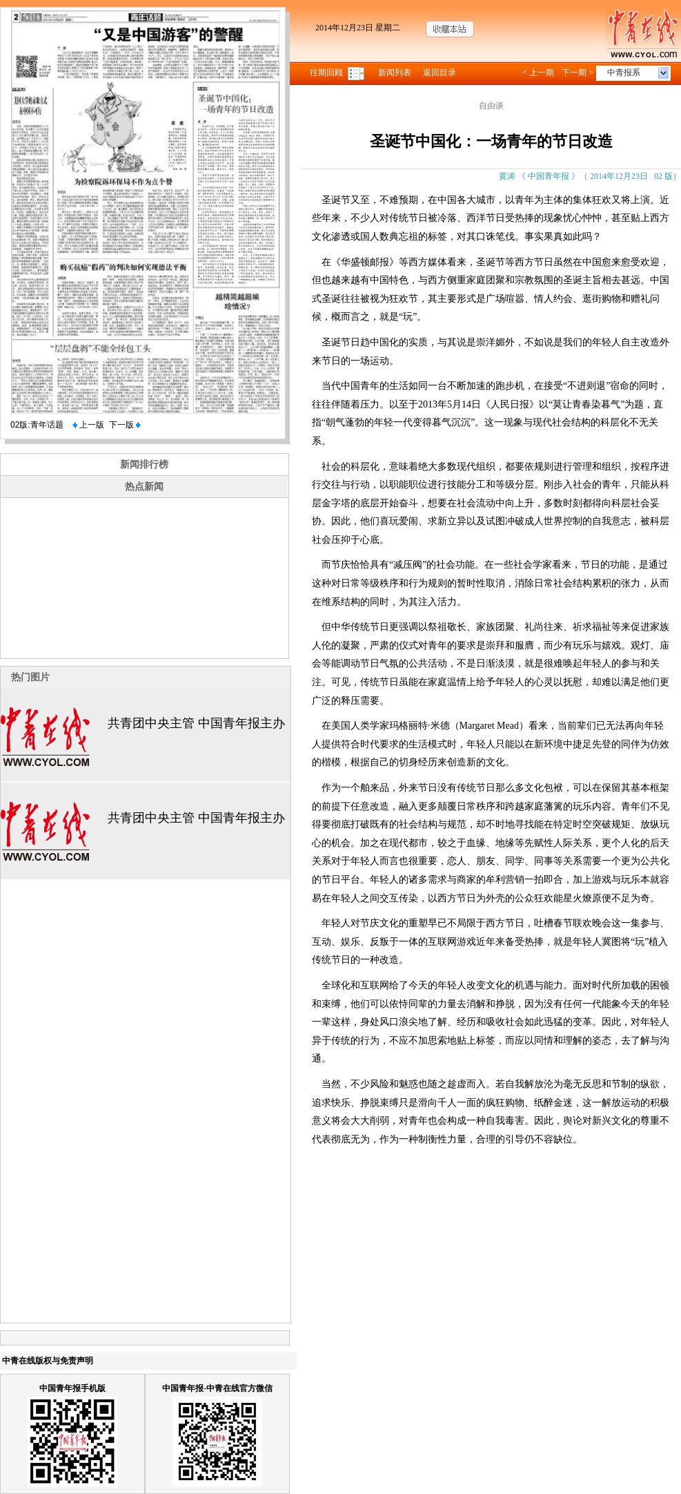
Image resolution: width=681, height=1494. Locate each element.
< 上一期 (538, 72)
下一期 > (577, 72)
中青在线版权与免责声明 (47, 1361)
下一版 (125, 425)
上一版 (88, 425)
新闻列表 (394, 72)
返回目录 (439, 72)
